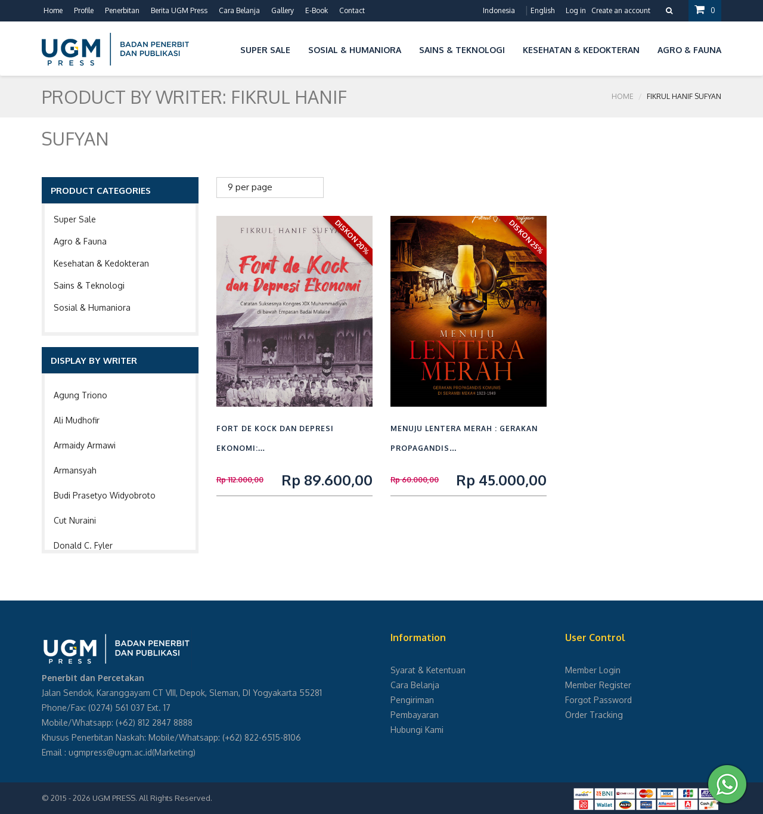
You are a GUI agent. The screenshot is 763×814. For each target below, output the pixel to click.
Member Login (593, 670)
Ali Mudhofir (77, 420)
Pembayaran (414, 715)
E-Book (316, 10)
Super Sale (75, 219)
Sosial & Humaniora (92, 307)
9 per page (250, 187)
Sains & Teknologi (89, 285)
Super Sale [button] (265, 50)
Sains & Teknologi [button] (462, 50)
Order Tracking (594, 715)
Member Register (598, 685)
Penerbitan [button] (122, 10)
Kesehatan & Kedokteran (101, 263)
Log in (576, 10)
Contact (352, 10)
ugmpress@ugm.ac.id (110, 752)
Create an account (620, 10)
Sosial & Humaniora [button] (354, 50)
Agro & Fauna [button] (689, 50)
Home (53, 10)
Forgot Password (598, 700)
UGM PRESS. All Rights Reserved (151, 798)
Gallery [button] (282, 10)
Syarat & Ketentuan (428, 670)
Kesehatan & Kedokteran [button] (581, 50)
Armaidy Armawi (85, 445)
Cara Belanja (239, 10)
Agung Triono (80, 395)
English (542, 10)
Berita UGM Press (179, 10)
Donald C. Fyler (83, 545)
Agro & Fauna (80, 241)
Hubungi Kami (416, 730)
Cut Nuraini (75, 520)
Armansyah (75, 470)
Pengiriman (412, 700)
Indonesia (499, 10)
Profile (84, 10)
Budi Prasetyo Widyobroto (105, 495)
